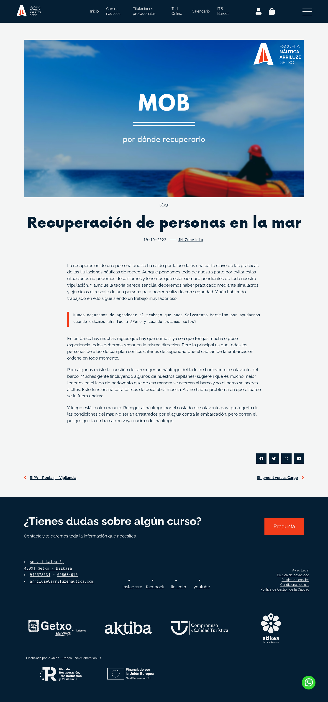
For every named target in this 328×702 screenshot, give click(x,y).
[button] (261, 458)
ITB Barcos (223, 11)
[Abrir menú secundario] (307, 11)
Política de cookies (295, 580)
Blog (164, 205)
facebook (155, 586)
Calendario (201, 11)
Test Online (177, 11)
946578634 (40, 574)
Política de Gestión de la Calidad (285, 589)
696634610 (67, 574)
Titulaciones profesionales (144, 11)
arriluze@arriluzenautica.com (62, 581)
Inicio (94, 11)
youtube (202, 586)
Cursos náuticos (113, 11)
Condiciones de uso (294, 584)
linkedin (178, 586)
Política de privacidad (293, 575)
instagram (132, 586)
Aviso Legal (300, 570)
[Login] (258, 11)
